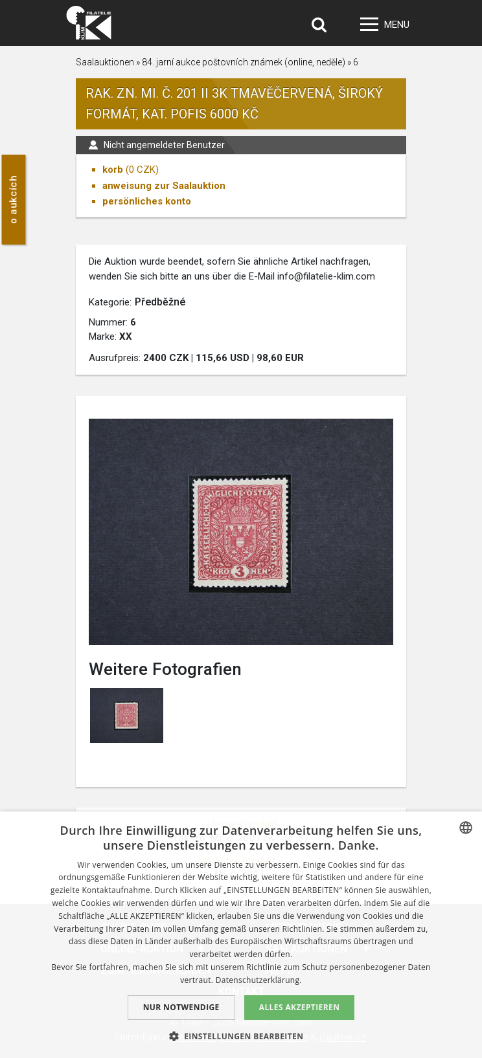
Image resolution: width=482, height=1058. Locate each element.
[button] (241, 1036)
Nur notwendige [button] (181, 1007)
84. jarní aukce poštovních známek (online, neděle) (243, 62)
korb (112, 169)
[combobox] (465, 827)
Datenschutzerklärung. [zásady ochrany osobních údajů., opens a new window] (259, 980)
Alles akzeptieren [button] (299, 1007)
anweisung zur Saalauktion (163, 186)
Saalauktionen (105, 62)
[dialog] (241, 934)
